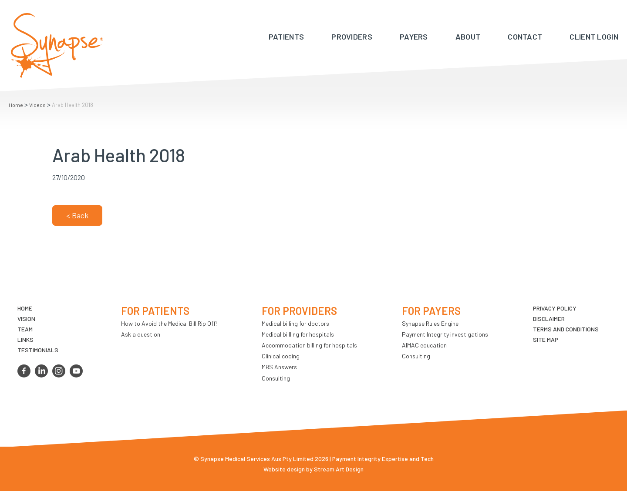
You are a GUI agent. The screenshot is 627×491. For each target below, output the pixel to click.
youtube (76, 370)
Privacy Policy (554, 308)
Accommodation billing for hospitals (309, 345)
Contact (525, 36)
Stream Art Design (339, 469)
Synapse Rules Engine (430, 323)
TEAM (25, 329)
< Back (77, 215)
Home (16, 105)
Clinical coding (281, 356)
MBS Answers (279, 367)
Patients (286, 36)
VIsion (26, 318)
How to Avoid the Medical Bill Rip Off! (169, 323)
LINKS (25, 339)
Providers (351, 36)
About (468, 36)
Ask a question (140, 334)
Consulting (276, 378)
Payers (414, 36)
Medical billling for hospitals (298, 334)
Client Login (594, 36)
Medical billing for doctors (295, 323)
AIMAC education (424, 345)
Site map (545, 339)
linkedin (41, 370)
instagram (58, 370)
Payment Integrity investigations (445, 334)
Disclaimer (549, 318)
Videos (37, 105)
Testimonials (37, 350)
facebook (23, 370)
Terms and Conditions (566, 329)
